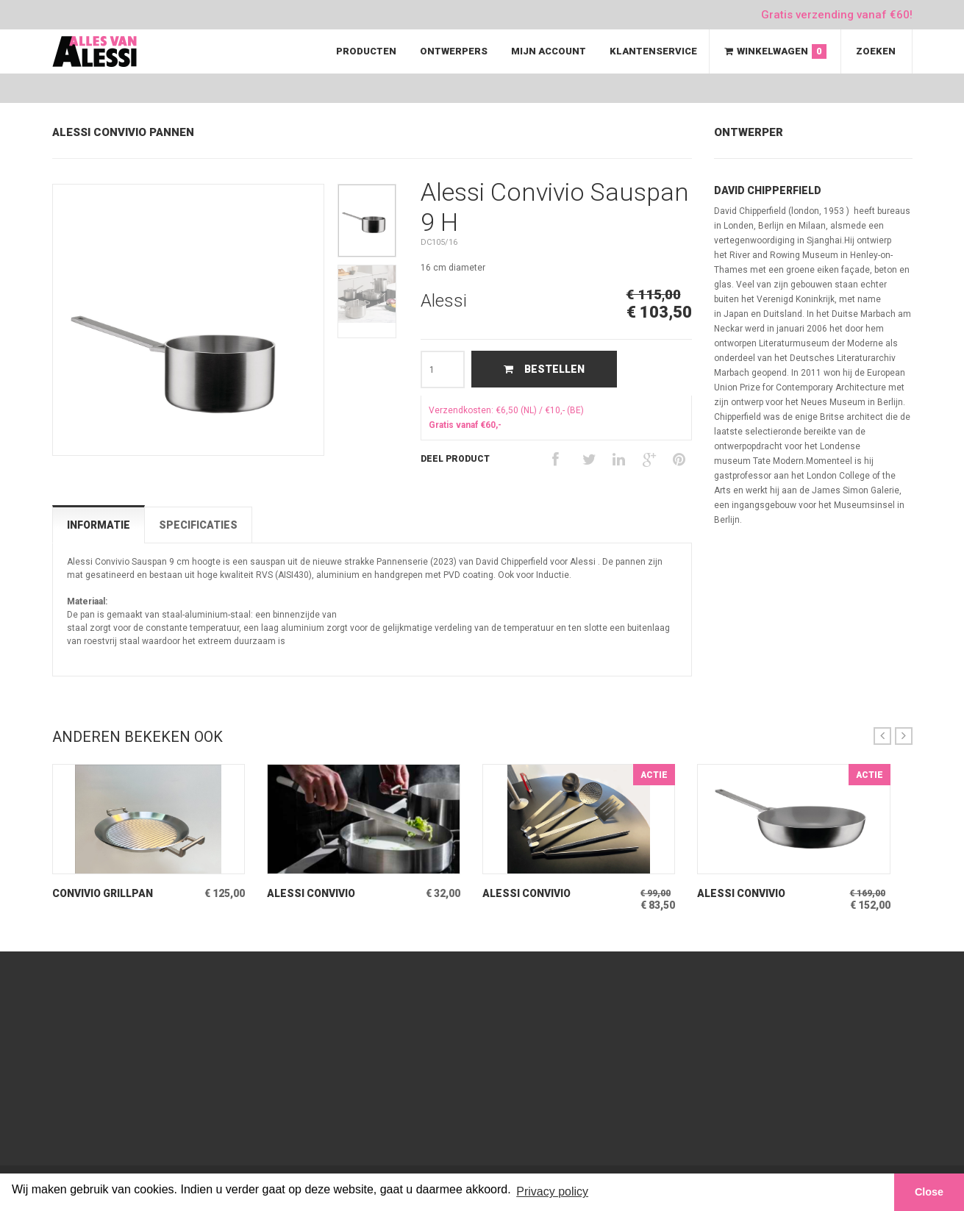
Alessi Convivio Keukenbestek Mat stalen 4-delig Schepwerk (536, 893)
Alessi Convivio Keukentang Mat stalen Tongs (336, 893)
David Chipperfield (767, 190)
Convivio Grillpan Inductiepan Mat (102, 893)
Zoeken (876, 51)
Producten (366, 51)
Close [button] (929, 1192)
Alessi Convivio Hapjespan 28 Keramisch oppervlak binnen (767, 893)
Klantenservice (653, 51)
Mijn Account (548, 51)
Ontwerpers (454, 51)
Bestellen (544, 369)
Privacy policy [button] (552, 1191)
